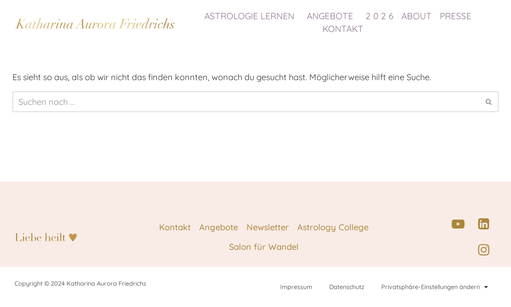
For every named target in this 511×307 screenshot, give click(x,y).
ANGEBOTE (332, 15)
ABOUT (416, 15)
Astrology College (333, 227)
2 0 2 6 (379, 15)
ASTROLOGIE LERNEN (251, 15)
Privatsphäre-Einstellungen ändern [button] (434, 287)
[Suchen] (245, 101)
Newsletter (268, 227)
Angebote (218, 227)
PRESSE (458, 15)
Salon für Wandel (264, 246)
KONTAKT (342, 28)
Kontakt (175, 227)
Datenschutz (346, 287)
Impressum (296, 287)
